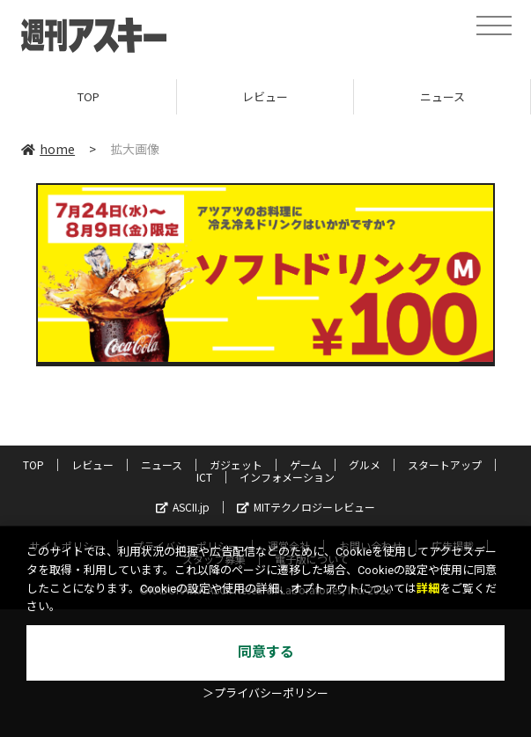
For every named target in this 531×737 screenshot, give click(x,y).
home (48, 149)
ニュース (442, 96)
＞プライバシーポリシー (265, 693)
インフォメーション (287, 476)
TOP (88, 96)
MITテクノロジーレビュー (306, 506)
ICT (204, 476)
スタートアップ (445, 464)
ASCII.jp (183, 506)
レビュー (265, 96)
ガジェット (236, 464)
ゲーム (305, 464)
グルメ (364, 464)
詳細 (428, 588)
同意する (266, 652)
